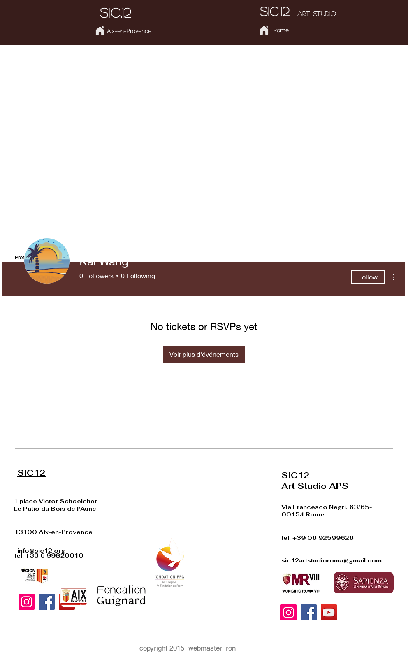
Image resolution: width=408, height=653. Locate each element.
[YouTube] (329, 612)
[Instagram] (27, 602)
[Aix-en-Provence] (129, 31)
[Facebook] (47, 602)
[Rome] (281, 30)
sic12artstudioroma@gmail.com (331, 560)
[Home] (99, 30)
